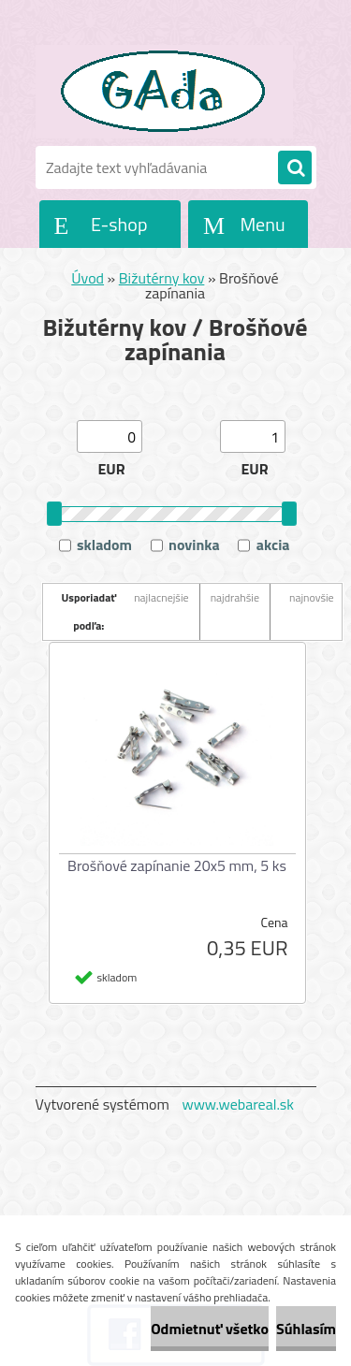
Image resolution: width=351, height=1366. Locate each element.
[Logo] (164, 91)
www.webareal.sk (238, 1104)
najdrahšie (235, 597)
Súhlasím (306, 1328)
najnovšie (311, 597)
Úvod (87, 278)
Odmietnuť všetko (210, 1328)
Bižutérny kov (162, 278)
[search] (295, 168)
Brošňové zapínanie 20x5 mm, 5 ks (176, 865)
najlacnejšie (161, 597)
